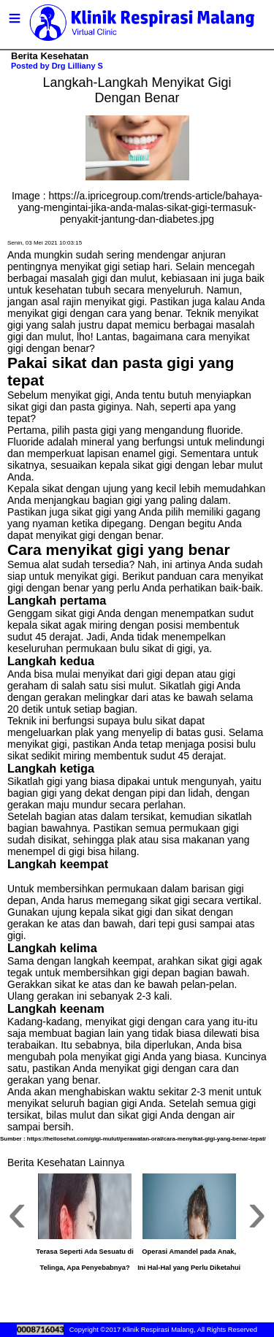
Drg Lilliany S (77, 65)
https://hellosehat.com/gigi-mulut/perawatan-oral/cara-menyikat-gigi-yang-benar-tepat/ (146, 1138)
